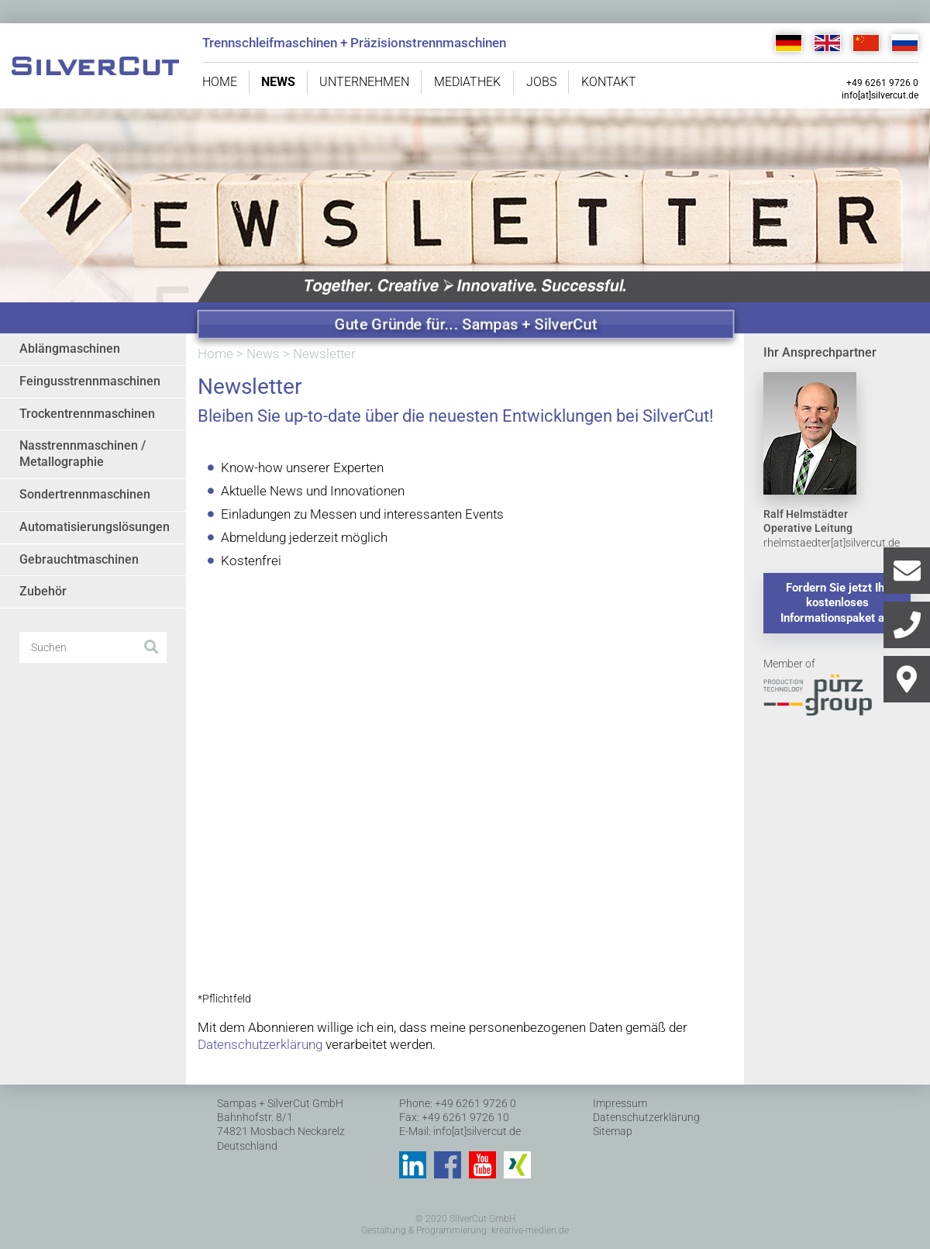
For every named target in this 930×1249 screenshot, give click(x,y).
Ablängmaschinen (69, 348)
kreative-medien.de (530, 1230)
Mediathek (467, 81)
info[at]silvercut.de (880, 95)
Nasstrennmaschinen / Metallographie (82, 453)
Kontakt (608, 81)
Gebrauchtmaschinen (79, 559)
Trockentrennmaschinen (87, 413)
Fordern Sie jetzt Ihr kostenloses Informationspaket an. (837, 603)
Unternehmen (364, 81)
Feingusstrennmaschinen (89, 381)
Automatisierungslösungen (94, 526)
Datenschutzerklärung (260, 1044)
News (278, 81)
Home (219, 81)
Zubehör (43, 591)
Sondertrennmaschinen (84, 494)
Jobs (541, 81)
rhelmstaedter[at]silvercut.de (831, 543)
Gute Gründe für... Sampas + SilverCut (466, 324)
